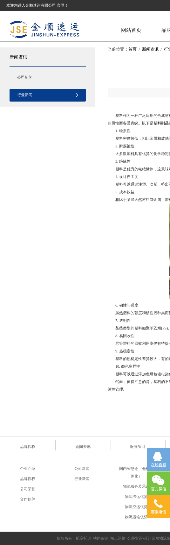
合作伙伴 (27, 499)
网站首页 (131, 30)
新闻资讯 (18, 57)
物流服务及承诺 (136, 486)
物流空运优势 (136, 507)
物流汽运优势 (136, 496)
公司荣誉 (27, 489)
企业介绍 (27, 468)
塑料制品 (161, 123)
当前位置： (118, 49)
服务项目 (137, 446)
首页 (132, 49)
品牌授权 (27, 446)
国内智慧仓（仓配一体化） (136, 472)
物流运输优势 (136, 517)
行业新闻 (24, 95)
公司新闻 (24, 77)
